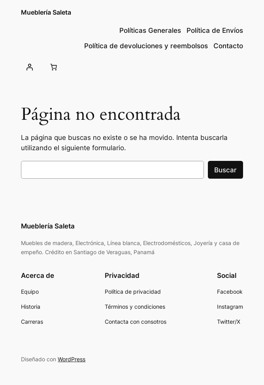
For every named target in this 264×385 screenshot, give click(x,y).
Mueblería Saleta (46, 12)
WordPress (71, 359)
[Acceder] (29, 67)
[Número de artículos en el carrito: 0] (53, 67)
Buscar (225, 170)
